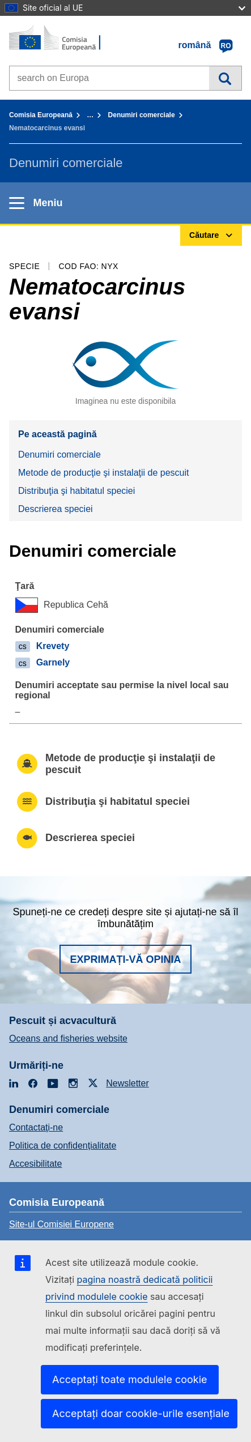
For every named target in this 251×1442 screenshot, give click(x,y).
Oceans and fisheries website (68, 1038)
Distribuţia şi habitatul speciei (76, 491)
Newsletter (127, 1083)
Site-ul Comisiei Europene (61, 1224)
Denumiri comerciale (141, 115)
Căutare (225, 78)
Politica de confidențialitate (62, 1145)
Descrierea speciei (55, 509)
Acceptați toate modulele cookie (129, 1379)
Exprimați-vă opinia (125, 959)
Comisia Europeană (41, 115)
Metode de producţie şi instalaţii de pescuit (103, 472)
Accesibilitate (35, 1163)
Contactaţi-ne (36, 1127)
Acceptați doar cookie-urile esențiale (140, 1413)
